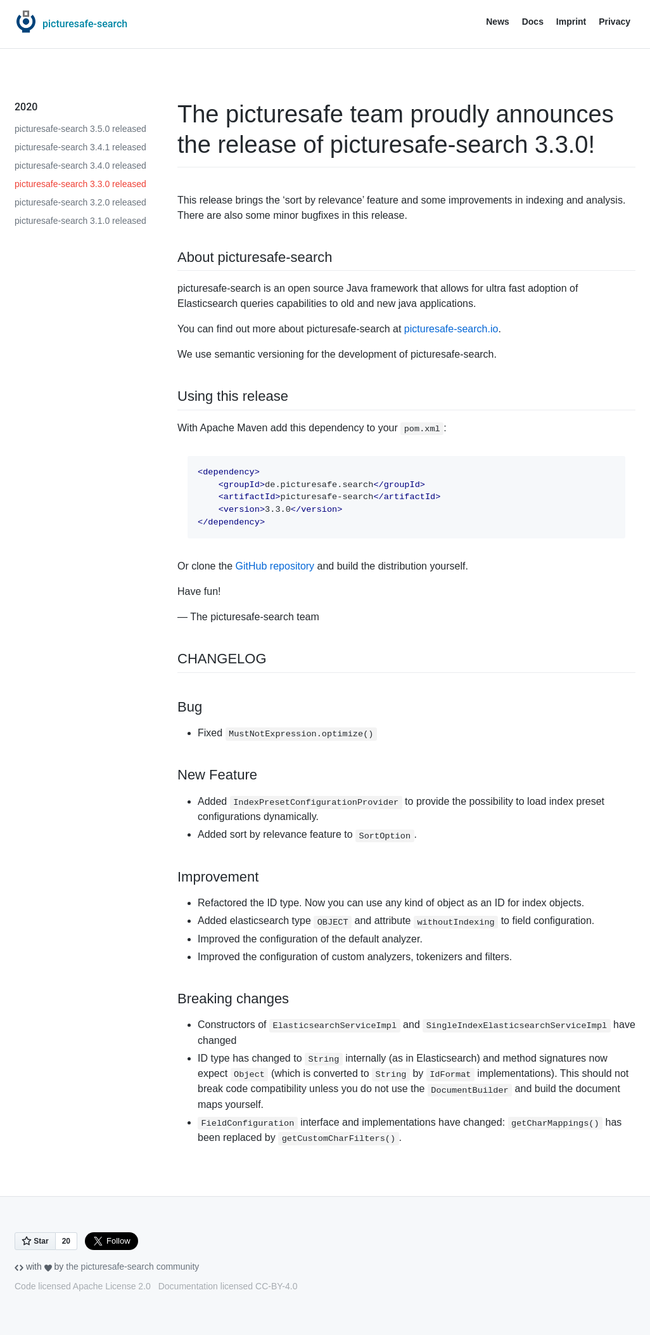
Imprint (571, 21)
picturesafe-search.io (451, 328)
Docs (533, 21)
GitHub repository (275, 566)
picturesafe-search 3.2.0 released (80, 202)
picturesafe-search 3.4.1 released (80, 147)
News (497, 21)
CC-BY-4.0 (276, 1286)
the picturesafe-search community (132, 1266)
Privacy (614, 21)
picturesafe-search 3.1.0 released (80, 221)
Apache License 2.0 (112, 1286)
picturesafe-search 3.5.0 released (80, 129)
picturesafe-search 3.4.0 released (80, 165)
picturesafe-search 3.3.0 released (80, 184)
